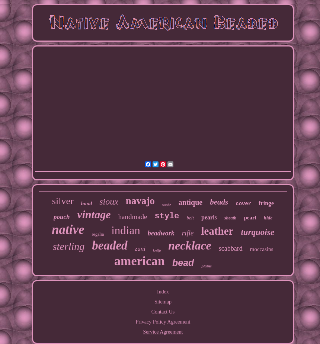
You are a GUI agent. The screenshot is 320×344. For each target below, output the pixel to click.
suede (166, 205)
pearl (250, 218)
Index (163, 292)
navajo (140, 200)
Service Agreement (163, 332)
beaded (109, 245)
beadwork (161, 233)
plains (206, 266)
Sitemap (163, 302)
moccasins (261, 249)
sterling (69, 246)
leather (217, 231)
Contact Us (163, 312)
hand (86, 203)
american (139, 261)
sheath (230, 218)
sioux (108, 201)
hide (268, 218)
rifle (188, 233)
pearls (209, 217)
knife (157, 250)
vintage (94, 214)
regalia (98, 234)
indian (125, 230)
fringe (266, 203)
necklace (189, 245)
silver (63, 201)
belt (190, 218)
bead (183, 262)
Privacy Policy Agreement (163, 322)
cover (243, 204)
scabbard (231, 248)
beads (219, 201)
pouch (62, 217)
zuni (140, 248)
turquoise (257, 232)
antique (190, 202)
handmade (132, 217)
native (68, 229)
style (167, 216)
